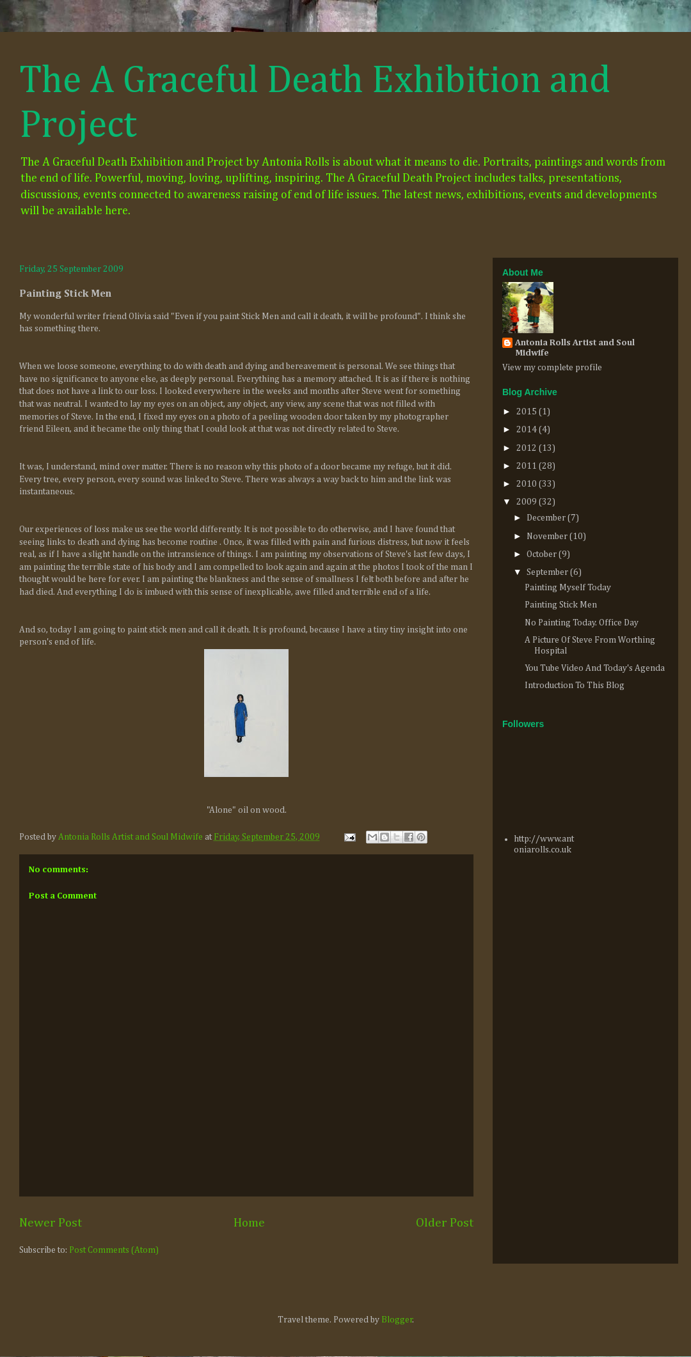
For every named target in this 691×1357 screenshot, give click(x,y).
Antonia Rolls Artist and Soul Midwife (575, 347)
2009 (527, 502)
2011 (527, 466)
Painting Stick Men (561, 604)
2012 (527, 448)
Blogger (397, 1319)
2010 (527, 484)
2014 (527, 429)
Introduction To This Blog (574, 685)
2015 (527, 411)
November (548, 536)
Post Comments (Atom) (114, 1250)
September (548, 572)
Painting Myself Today (568, 587)
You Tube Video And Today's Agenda (595, 668)
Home (249, 1223)
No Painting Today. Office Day (582, 622)
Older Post (444, 1223)
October (543, 554)
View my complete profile (552, 367)
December (547, 518)
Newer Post (50, 1223)
